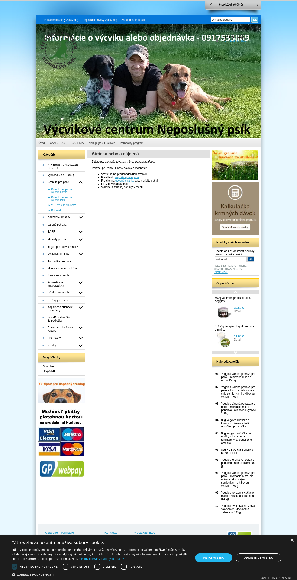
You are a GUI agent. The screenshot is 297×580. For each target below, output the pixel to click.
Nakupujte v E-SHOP (102, 143)
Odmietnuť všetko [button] (258, 558)
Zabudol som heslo (133, 20)
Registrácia (99, 20)
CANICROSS (58, 143)
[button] (100, 574)
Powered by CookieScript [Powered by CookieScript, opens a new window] (276, 578)
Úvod (41, 143)
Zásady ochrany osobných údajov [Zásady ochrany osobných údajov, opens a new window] (101, 559)
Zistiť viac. (221, 272)
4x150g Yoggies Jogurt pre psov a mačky (235, 328)
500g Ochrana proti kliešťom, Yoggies (233, 299)
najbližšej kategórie (127, 177)
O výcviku (49, 371)
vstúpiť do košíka (234, 41)
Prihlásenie (61, 20)
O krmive (48, 366)
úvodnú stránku (124, 180)
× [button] (292, 540)
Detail (237, 311)
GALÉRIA (77, 143)
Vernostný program (131, 143)
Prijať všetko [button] (214, 558)
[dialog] (148, 557)
